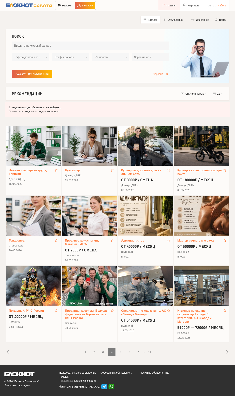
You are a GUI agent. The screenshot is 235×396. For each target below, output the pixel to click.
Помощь (64, 376)
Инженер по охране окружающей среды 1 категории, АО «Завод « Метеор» (194, 316)
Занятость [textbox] (101, 57)
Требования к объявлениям (116, 372)
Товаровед (16, 240)
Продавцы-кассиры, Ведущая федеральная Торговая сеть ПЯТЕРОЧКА (87, 314)
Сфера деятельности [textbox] (28, 57)
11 (149, 351)
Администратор (132, 240)
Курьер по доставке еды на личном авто (141, 172)
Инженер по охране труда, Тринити (28, 172)
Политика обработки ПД (154, 372)
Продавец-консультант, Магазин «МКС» (82, 242)
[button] (174, 20)
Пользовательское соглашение (77, 372)
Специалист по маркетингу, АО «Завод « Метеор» (143, 312)
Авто (211, 5)
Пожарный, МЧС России (26, 310)
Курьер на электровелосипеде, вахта (200, 172)
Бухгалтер (72, 170)
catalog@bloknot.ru (85, 380)
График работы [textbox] (64, 57)
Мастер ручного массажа (195, 240)
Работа (222, 5)
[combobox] (30, 57)
